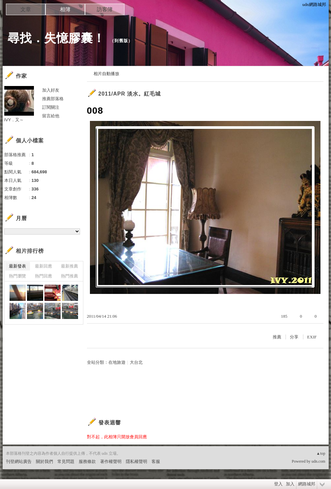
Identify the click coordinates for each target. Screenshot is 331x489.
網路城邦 (306, 483)
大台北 (136, 362)
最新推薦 (69, 266)
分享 (294, 336)
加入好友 (50, 90)
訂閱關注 (50, 107)
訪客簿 (105, 9)
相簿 (65, 9)
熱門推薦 (69, 275)
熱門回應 (43, 275)
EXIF (312, 336)
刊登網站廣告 (19, 461)
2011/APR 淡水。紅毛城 (129, 94)
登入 (278, 483)
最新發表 (17, 266)
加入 (290, 483)
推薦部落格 (53, 98)
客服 (156, 461)
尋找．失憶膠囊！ (56, 38)
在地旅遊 (116, 362)
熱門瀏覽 (17, 275)
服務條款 (87, 461)
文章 (25, 9)
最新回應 (43, 266)
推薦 (277, 336)
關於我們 (44, 461)
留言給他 (50, 115)
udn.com (318, 461)
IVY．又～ (14, 119)
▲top (320, 453)
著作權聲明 (111, 461)
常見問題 (65, 461)
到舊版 (121, 40)
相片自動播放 (106, 73)
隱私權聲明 (136, 461)
